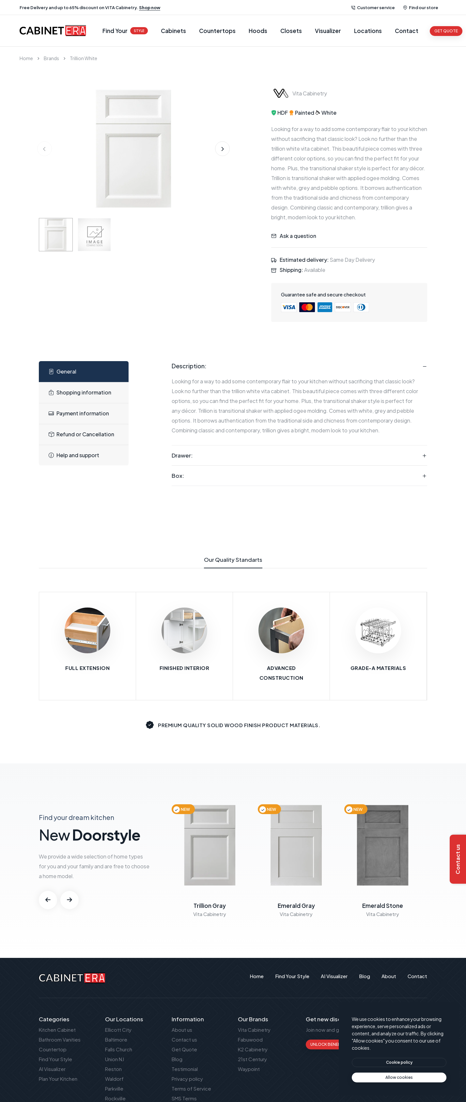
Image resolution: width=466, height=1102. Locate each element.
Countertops (217, 30)
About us (182, 1030)
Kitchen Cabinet (57, 1030)
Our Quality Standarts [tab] (233, 562)
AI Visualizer (52, 1069)
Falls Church (118, 1049)
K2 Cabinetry (253, 1049)
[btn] (399, 1062)
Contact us (184, 1039)
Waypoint (249, 1069)
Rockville (115, 1098)
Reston (113, 1069)
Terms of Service (191, 1088)
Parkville (114, 1088)
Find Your (125, 30)
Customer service (373, 7)
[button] (222, 149)
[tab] (84, 371)
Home (26, 58)
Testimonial (185, 1069)
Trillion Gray (210, 905)
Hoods (258, 30)
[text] (399, 1077)
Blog (177, 1059)
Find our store (420, 7)
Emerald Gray (296, 905)
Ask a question (298, 235)
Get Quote (184, 1049)
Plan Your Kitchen (58, 1079)
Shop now (149, 7)
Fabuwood (250, 1039)
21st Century (252, 1059)
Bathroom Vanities (60, 1039)
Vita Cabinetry (254, 1030)
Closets (291, 30)
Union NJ (114, 1059)
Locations (368, 30)
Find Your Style (55, 1059)
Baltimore (116, 1039)
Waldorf (114, 1079)
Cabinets (173, 30)
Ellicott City (118, 1030)
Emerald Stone (382, 905)
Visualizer (328, 30)
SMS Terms (184, 1098)
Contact (406, 30)
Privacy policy (187, 1079)
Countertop (53, 1049)
